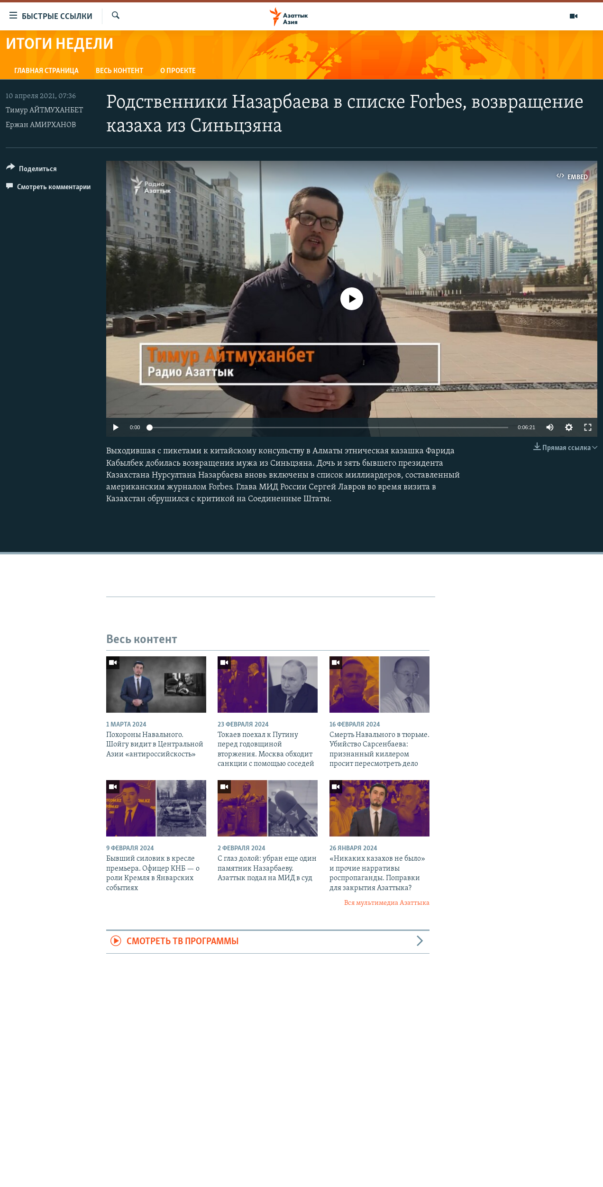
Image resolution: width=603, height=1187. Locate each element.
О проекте (178, 71)
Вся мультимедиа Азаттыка (386, 903)
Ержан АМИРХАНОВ (41, 125)
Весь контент (119, 71)
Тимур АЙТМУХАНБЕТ (44, 110)
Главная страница (46, 71)
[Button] (31, 170)
